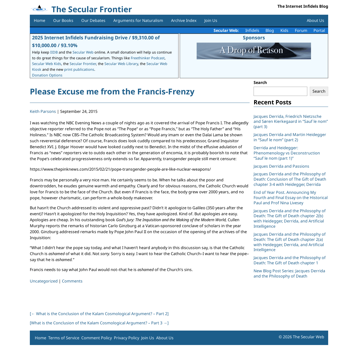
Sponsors (254, 37)
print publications (79, 69)
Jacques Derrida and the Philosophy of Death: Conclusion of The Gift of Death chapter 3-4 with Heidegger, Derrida (290, 179)
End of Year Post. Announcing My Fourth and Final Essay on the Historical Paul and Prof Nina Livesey (291, 198)
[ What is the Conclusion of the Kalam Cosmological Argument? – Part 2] (99, 313)
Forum (301, 30)
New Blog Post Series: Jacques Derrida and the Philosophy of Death (289, 273)
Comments (72, 281)
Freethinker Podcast (148, 58)
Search (260, 82)
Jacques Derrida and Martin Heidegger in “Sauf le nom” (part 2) (290, 137)
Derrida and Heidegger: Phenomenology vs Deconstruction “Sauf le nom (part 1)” (287, 153)
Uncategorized (44, 281)
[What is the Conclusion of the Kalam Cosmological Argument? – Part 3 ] (99, 323)
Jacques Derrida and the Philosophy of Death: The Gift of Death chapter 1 (290, 260)
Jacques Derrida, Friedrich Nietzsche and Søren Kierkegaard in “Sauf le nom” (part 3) (291, 122)
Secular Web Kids (46, 63)
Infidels (252, 30)
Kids (284, 30)
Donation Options (47, 75)
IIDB (54, 52)
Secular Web (83, 52)
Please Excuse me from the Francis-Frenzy (112, 91)
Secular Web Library (121, 63)
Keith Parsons (43, 111)
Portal (319, 30)
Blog (270, 30)
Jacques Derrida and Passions (281, 166)
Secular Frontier (83, 63)
